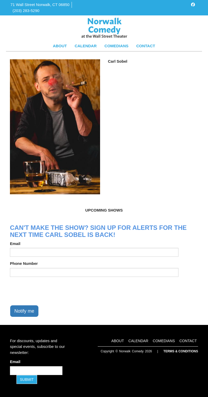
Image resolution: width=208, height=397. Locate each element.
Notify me (24, 311)
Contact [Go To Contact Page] (145, 46)
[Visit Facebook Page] (193, 4)
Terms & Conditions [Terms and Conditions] (180, 351)
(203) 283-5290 (26, 10)
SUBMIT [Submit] (27, 379)
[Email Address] (36, 370)
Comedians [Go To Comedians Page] (117, 46)
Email (15, 243)
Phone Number (24, 263)
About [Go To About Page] (60, 46)
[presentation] (49, 291)
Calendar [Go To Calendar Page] (86, 46)
